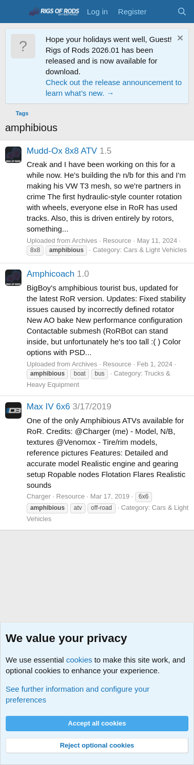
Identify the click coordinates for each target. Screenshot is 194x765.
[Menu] (14, 12)
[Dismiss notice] (179, 39)
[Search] (182, 11)
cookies (79, 659)
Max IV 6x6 (48, 406)
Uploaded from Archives (62, 240)
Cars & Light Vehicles (155, 250)
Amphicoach (51, 274)
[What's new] (161, 11)
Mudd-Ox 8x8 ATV (62, 151)
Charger (39, 496)
